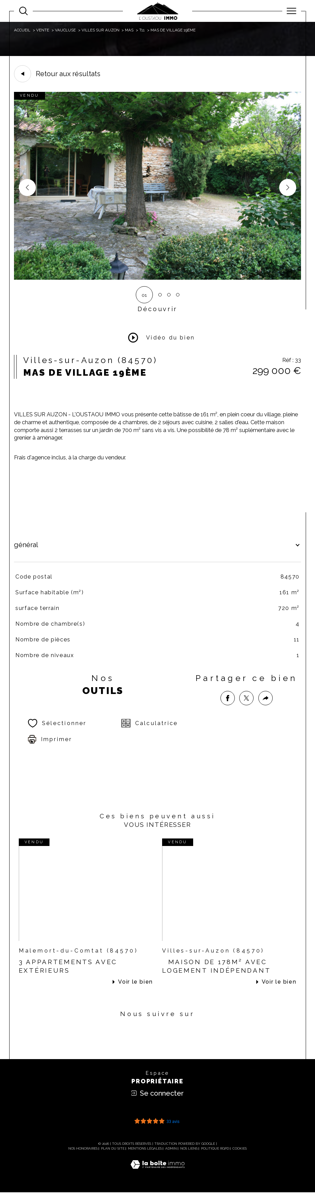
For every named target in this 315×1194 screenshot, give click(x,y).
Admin (171, 1150)
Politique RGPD (215, 1150)
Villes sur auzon (100, 30)
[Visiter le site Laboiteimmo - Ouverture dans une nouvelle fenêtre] (157, 1173)
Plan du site (113, 1150)
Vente (42, 30)
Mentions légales (145, 1150)
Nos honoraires (83, 1150)
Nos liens (189, 1150)
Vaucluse (65, 30)
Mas (129, 30)
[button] (287, 187)
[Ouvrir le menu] (291, 11)
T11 (142, 30)
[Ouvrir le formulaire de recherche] (23, 10)
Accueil (22, 30)
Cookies (239, 1150)
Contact (306, 373)
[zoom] (157, 278)
